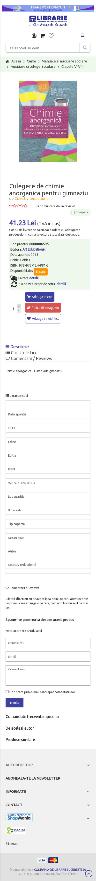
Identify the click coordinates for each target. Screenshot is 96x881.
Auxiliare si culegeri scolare (33, 66)
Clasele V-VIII (72, 66)
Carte (31, 61)
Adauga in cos (42, 297)
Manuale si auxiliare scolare (64, 61)
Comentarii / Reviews (29, 358)
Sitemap (12, 844)
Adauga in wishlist (45, 319)
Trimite (14, 702)
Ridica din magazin (45, 308)
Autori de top (19, 765)
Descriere (17, 347)
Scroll (88, 873)
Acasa (16, 61)
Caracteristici (21, 352)
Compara (80, 212)
